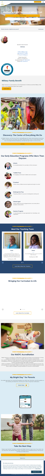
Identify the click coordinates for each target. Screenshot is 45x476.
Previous (3, 263)
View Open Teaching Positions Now (29, 1)
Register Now (22, 458)
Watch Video (22, 385)
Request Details (22, 454)
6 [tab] (25, 23)
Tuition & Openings (22, 15)
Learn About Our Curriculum (22, 313)
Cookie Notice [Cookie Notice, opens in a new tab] (38, 468)
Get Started (40, 29)
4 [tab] (22, 23)
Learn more (6, 88)
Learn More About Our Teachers (22, 266)
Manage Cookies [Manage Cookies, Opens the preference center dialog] (35, 471)
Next (42, 263)
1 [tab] (18, 23)
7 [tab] (26, 23)
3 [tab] (23, 309)
